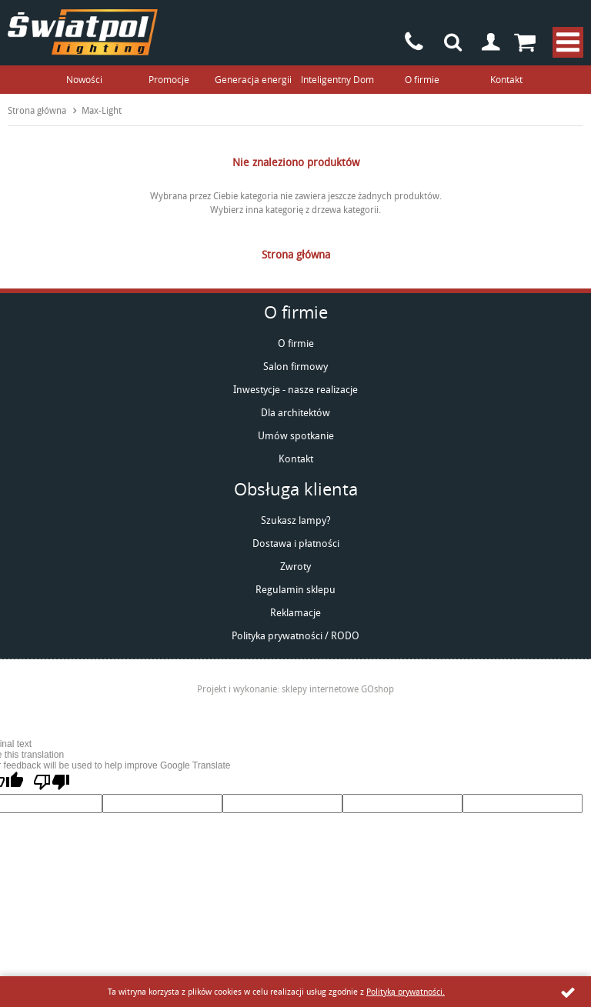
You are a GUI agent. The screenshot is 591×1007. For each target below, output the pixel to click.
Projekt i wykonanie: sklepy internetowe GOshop (295, 688)
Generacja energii (253, 79)
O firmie (422, 79)
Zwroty (295, 566)
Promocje (169, 79)
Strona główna (37, 110)
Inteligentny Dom (337, 79)
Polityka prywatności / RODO (295, 635)
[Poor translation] (51, 782)
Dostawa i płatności (295, 543)
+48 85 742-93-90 (414, 42)
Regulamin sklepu (295, 589)
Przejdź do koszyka (529, 42)
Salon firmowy (295, 366)
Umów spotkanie (296, 435)
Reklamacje (295, 612)
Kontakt (506, 79)
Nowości (84, 79)
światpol (83, 33)
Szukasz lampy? (296, 520)
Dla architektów (295, 412)
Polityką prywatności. (405, 991)
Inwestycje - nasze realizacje (295, 389)
